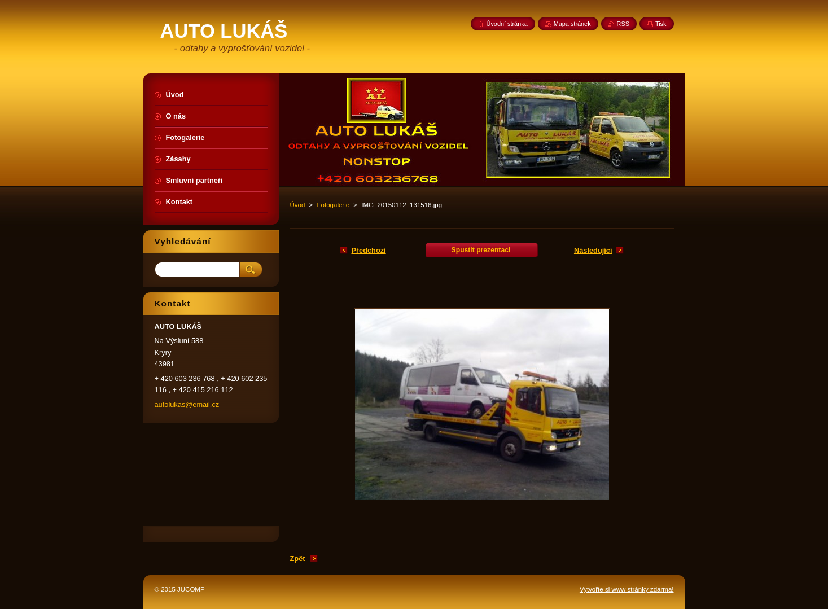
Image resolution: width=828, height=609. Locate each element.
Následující (593, 250)
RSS (623, 23)
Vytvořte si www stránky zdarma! (627, 589)
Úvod (297, 204)
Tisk (661, 23)
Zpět (297, 558)
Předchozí (369, 250)
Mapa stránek (572, 23)
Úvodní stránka (507, 23)
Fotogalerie (333, 204)
